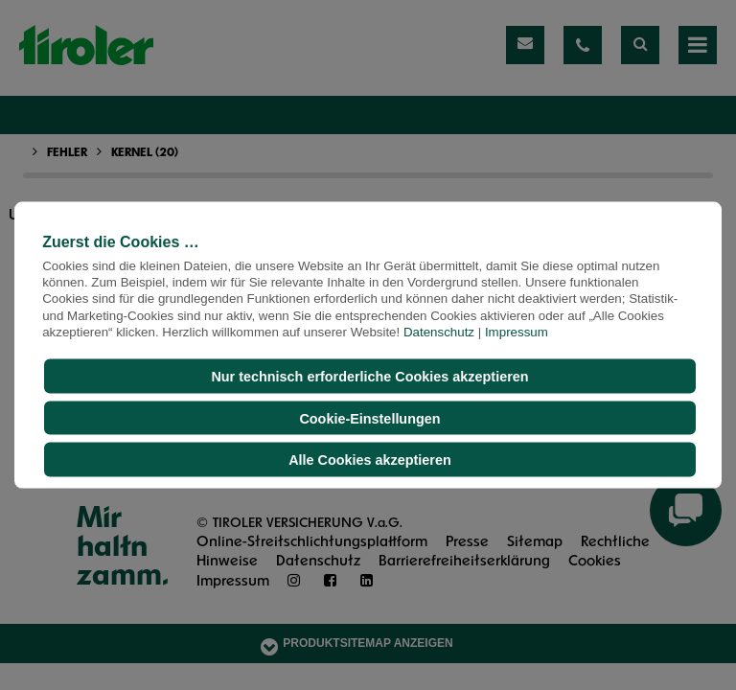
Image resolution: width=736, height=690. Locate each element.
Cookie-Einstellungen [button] (369, 418)
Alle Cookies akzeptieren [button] (369, 460)
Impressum (516, 332)
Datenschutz (438, 332)
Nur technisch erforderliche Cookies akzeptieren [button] (369, 376)
